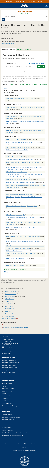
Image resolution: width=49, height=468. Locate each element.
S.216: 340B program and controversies (18, 179)
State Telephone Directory (9, 406)
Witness (34, 84)
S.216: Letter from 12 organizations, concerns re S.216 (22, 227)
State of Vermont (7, 383)
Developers (24, 447)
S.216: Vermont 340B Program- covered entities (21, 182)
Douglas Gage (9, 306)
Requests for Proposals (8, 435)
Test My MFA (6, 370)
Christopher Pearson (10, 294)
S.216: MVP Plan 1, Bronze (14, 251)
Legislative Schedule (8, 419)
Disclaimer (4, 377)
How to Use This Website (9, 372)
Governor (5, 386)
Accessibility (19, 435)
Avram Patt (8, 311)
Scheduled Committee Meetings (11, 417)
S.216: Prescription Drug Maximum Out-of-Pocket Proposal (24, 197)
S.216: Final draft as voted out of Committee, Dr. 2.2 (22, 142)
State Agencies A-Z (7, 403)
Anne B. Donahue (10, 296)
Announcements (7, 415)
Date (11, 84)
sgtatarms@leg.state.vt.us (10, 347)
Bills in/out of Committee (24, 49)
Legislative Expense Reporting (10, 367)
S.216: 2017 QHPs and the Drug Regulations (20, 160)
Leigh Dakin (8, 304)
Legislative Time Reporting (9, 365)
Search (41, 66)
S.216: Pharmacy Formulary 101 (15, 215)
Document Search (24, 63)
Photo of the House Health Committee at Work (15, 327)
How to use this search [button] (37, 63)
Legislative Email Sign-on (9, 360)
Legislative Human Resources (10, 362)
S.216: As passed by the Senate (16, 265)
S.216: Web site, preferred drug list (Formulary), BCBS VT (23, 218)
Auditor (4, 393)
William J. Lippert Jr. (10, 291)
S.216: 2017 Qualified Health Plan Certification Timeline (23, 236)
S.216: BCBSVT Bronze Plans (15, 157)
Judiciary (4, 401)
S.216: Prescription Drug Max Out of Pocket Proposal (22, 162)
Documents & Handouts (8, 49)
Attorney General (7, 391)
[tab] (8, 49)
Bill (16, 84)
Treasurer (5, 398)
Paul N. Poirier (9, 313)
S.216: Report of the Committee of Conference (20, 98)
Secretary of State (7, 396)
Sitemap (4, 430)
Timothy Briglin (9, 301)
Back (6, 88)
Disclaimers (11, 430)
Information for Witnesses (10, 318)
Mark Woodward (9, 316)
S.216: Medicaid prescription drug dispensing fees (21, 206)
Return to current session (34, 1)
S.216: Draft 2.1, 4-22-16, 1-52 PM (16, 139)
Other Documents (25, 84)
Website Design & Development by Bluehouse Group (24, 454)
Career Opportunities (22, 433)
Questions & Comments (8, 433)
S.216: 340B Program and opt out (16, 172)
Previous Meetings (8, 43)
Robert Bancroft (9, 299)
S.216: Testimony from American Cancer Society (21, 254)
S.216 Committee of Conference (15, 270)
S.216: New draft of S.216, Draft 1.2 (17, 150)
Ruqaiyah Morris (9, 309)
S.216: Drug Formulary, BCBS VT (16, 258)
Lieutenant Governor (8, 388)
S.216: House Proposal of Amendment (18, 147)
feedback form (33, 443)
